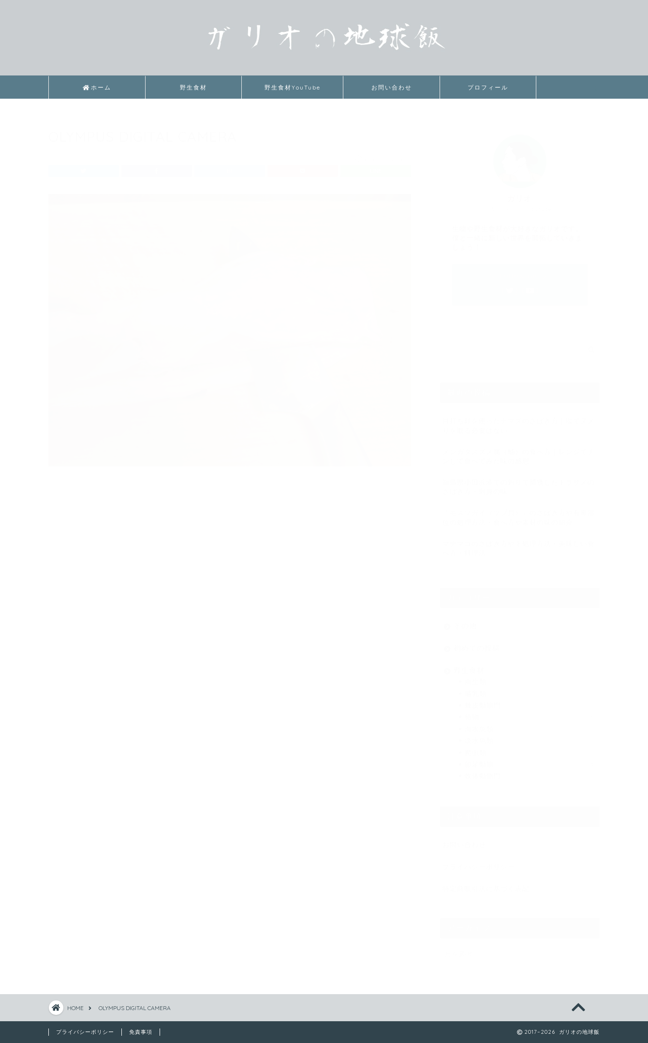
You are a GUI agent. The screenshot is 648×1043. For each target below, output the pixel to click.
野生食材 (193, 87)
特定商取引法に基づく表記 (486, 884)
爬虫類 (531, 748)
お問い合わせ (391, 87)
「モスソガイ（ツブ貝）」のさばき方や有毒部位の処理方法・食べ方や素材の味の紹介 (518, 513)
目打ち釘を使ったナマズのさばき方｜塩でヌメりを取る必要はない (518, 421)
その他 (526, 622)
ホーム (97, 87)
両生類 (531, 678)
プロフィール (488, 87)
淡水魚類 (531, 737)
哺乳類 (531, 689)
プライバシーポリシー (478, 862)
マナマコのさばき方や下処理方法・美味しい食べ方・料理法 (518, 544)
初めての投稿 (526, 645)
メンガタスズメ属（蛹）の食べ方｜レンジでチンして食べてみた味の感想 (518, 452)
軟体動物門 (531, 772)
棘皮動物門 (531, 701)
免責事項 (140, 1031)
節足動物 (531, 760)
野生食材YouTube (293, 87)
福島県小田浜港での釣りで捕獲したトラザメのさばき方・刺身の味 (518, 483)
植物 (531, 713)
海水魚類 (531, 725)
